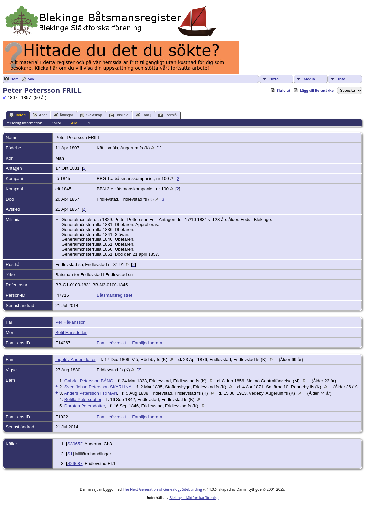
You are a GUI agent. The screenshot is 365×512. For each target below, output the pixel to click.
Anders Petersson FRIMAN (90, 393)
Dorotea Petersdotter (84, 405)
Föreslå (167, 115)
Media (309, 78)
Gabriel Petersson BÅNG (88, 380)
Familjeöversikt (111, 342)
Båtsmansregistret (114, 295)
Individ (17, 115)
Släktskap (91, 115)
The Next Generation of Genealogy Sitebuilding (162, 489)
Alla (74, 122)
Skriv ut (283, 90)
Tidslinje (118, 115)
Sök (31, 78)
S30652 (75, 443)
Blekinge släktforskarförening (194, 497)
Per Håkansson (70, 322)
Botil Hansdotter (71, 332)
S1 (70, 453)
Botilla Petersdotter (82, 399)
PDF (90, 122)
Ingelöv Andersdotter (75, 359)
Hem (14, 78)
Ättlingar (63, 115)
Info (341, 78)
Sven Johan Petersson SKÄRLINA (98, 386)
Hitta (274, 78)
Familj (143, 115)
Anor (40, 115)
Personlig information (24, 122)
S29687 (75, 463)
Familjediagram (147, 342)
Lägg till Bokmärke (317, 90)
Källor (57, 122)
